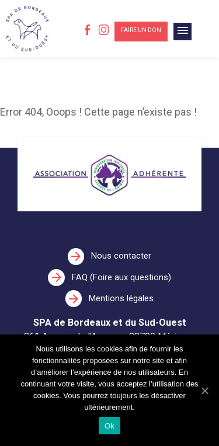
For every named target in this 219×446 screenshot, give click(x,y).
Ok (109, 425)
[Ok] (204, 390)
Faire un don (141, 30)
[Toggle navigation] (182, 31)
